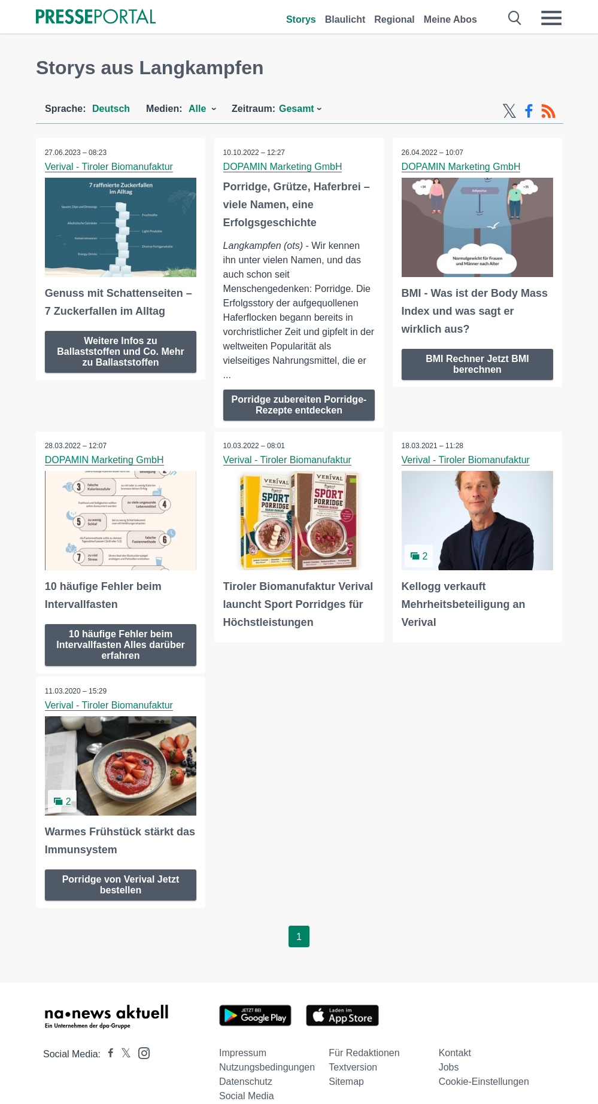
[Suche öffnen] (515, 18)
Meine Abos (450, 19)
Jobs (449, 1067)
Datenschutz (245, 1081)
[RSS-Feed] (548, 111)
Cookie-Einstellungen (484, 1081)
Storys (301, 19)
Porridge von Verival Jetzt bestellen (121, 884)
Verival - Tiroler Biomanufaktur (109, 167)
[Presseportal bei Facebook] (107, 1053)
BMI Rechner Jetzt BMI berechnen (477, 364)
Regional (394, 19)
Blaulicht (345, 19)
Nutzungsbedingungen (267, 1067)
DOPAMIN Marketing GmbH (282, 167)
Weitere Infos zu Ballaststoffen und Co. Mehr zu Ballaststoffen (120, 351)
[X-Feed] (509, 111)
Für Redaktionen (364, 1052)
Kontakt (455, 1052)
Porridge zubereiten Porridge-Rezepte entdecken (299, 404)
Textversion (353, 1067)
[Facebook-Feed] (528, 111)
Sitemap (346, 1081)
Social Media (246, 1095)
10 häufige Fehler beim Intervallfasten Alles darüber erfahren (120, 645)
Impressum (242, 1052)
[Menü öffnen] (551, 18)
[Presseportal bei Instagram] (140, 1052)
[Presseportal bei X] (122, 1053)
